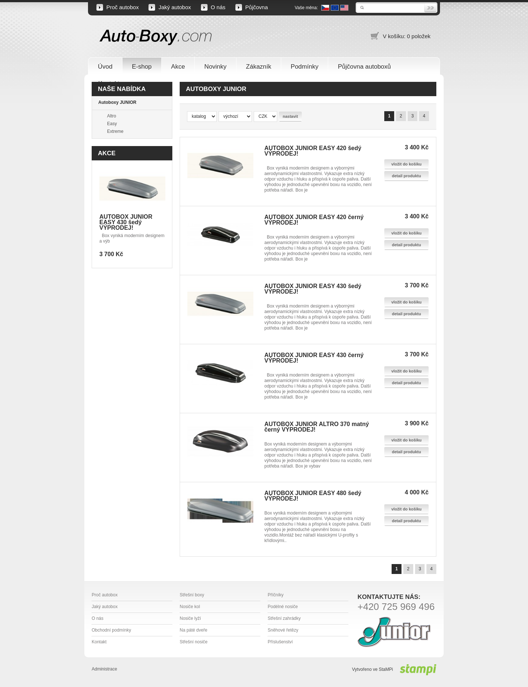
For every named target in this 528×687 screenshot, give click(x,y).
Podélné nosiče (283, 606)
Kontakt (99, 641)
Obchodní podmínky (111, 630)
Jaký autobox (174, 7)
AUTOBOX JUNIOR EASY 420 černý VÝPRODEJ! (314, 220)
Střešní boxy (192, 594)
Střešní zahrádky (284, 618)
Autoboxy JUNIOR (117, 102)
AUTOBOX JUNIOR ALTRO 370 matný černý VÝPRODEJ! (316, 427)
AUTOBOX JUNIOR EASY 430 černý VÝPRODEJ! (314, 358)
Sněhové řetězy (283, 630)
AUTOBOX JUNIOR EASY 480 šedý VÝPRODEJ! (312, 496)
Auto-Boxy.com (156, 37)
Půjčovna (256, 7)
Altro (111, 116)
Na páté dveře (193, 630)
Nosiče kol (190, 606)
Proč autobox (122, 7)
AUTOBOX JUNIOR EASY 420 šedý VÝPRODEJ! (312, 151)
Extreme (115, 131)
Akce (106, 153)
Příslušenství (280, 641)
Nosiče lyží (190, 618)
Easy (112, 123)
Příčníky (275, 594)
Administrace (104, 669)
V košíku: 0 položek (406, 36)
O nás (218, 7)
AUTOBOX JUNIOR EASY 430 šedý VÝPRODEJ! (126, 222)
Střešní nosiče (194, 641)
